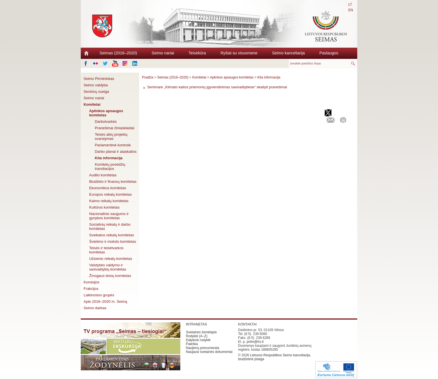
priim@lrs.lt (255, 342)
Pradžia (147, 77)
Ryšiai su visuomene (238, 53)
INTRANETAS (196, 324)
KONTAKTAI (247, 324)
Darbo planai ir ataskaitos (116, 151)
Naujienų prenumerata (202, 348)
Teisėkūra (197, 53)
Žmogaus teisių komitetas (110, 276)
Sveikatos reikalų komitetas (111, 235)
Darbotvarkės (106, 121)
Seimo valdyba (96, 85)
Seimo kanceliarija (288, 53)
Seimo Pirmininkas (99, 79)
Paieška (192, 344)
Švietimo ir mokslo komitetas (112, 241)
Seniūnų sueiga (96, 91)
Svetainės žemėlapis (201, 332)
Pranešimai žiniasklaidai (114, 128)
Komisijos (91, 282)
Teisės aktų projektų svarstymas (111, 136)
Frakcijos (91, 288)
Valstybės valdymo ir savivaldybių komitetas (107, 267)
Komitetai (92, 104)
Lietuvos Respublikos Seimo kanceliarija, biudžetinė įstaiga (274, 357)
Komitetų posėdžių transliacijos (110, 166)
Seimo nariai (163, 53)
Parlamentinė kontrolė (113, 145)
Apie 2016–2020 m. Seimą (105, 301)
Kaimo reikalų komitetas (108, 201)
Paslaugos (328, 53)
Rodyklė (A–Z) (197, 336)
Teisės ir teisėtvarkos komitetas (106, 250)
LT (350, 4)
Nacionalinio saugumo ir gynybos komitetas (109, 216)
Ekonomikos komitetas (107, 188)
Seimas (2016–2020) (118, 53)
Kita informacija (109, 158)
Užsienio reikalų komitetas (110, 258)
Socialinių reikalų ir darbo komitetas (109, 226)
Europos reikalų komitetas (110, 194)
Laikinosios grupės (99, 295)
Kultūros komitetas (104, 207)
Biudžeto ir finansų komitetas (113, 181)
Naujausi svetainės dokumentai (209, 352)
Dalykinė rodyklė (198, 340)
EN (350, 10)
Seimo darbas (95, 308)
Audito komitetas (103, 175)
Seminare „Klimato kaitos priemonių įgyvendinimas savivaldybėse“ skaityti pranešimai (217, 87)
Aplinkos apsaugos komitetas (106, 113)
